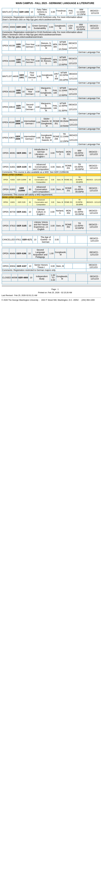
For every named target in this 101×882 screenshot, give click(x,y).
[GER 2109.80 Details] (24, 167)
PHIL (71, 11)
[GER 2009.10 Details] (17, 123)
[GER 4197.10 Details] (24, 266)
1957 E (56, 75)
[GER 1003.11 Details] (18, 108)
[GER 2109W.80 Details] (23, 180)
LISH (70, 26)
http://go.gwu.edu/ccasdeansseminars (43, 19)
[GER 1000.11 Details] (23, 27)
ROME (56, 121)
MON (68, 152)
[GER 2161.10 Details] (24, 212)
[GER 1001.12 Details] (21, 77)
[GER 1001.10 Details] (18, 47)
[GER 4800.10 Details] (25, 277)
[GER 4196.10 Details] (24, 253)
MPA (55, 44)
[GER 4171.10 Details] (29, 239)
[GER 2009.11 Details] (17, 139)
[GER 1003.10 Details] (18, 93)
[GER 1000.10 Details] (26, 12)
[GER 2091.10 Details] (24, 153)
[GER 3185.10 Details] (24, 226)
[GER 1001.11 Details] (18, 62)
